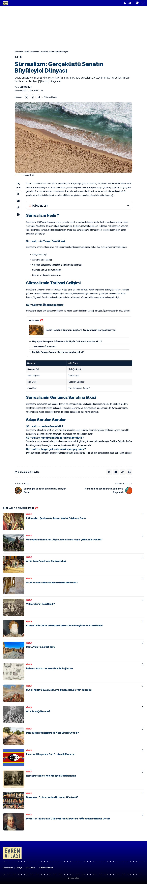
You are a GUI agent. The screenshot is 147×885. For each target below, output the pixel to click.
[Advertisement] (73, 27)
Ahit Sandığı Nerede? (38, 711)
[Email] (18, 200)
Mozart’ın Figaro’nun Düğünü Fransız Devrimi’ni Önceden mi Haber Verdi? (68, 818)
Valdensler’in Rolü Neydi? (40, 604)
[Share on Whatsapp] (33, 97)
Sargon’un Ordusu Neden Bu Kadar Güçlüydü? (52, 797)
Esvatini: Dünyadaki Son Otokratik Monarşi (50, 754)
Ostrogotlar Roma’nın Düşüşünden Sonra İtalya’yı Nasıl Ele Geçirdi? (64, 539)
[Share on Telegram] (39, 97)
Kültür (18, 57)
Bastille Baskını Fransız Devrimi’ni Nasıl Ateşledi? (58, 352)
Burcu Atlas (26, 87)
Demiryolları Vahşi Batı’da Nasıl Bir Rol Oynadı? (52, 732)
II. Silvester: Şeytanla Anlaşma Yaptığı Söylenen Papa (56, 518)
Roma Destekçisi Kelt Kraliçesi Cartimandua (51, 775)
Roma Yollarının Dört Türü (40, 647)
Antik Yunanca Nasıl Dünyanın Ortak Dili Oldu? (52, 582)
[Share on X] (26, 97)
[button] (125, 3)
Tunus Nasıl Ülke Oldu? (44, 346)
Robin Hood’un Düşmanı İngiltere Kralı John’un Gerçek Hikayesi (81, 330)
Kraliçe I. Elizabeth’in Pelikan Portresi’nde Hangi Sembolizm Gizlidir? (64, 625)
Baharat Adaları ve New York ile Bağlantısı (49, 668)
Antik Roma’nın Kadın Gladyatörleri (46, 561)
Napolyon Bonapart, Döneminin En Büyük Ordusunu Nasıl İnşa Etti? (67, 341)
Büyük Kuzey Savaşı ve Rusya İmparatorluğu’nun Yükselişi (58, 690)
